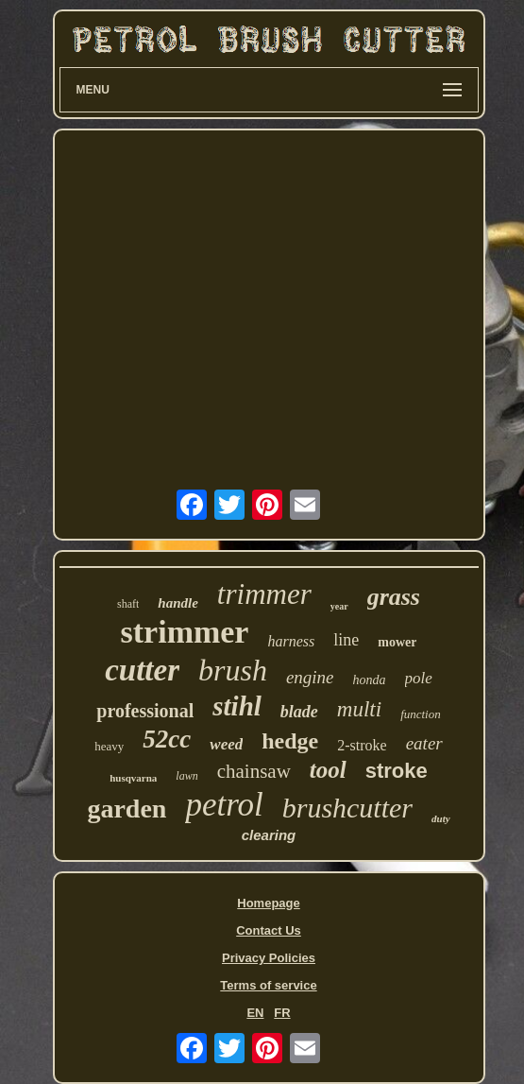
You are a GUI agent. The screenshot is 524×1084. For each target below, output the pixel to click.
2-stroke (361, 745)
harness (290, 641)
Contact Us (268, 930)
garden (126, 808)
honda (369, 680)
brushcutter (347, 807)
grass (393, 597)
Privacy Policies (268, 958)
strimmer (185, 631)
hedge (290, 741)
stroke (396, 771)
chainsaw (254, 771)
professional (145, 710)
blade (299, 711)
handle (178, 603)
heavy (109, 746)
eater (424, 743)
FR (282, 1013)
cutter (142, 670)
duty (440, 818)
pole (418, 678)
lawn (186, 776)
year (339, 606)
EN (254, 1013)
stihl (237, 706)
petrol (223, 804)
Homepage (268, 903)
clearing (269, 835)
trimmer (264, 594)
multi (359, 709)
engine (310, 677)
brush (232, 670)
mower (397, 642)
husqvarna (133, 777)
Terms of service (268, 985)
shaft (128, 604)
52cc (167, 739)
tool (328, 770)
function (420, 714)
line (346, 639)
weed (226, 744)
